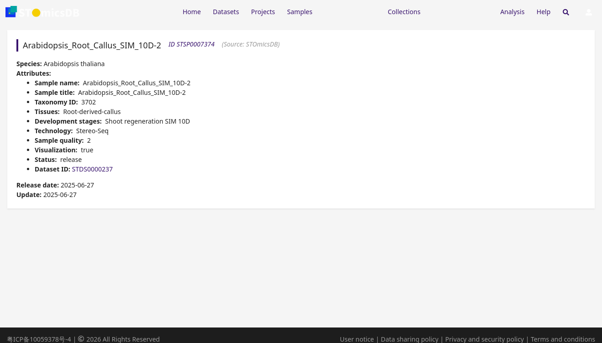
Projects (263, 11)
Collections (404, 11)
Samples (299, 11)
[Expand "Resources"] (349, 11)
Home (191, 11)
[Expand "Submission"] (460, 11)
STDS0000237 (92, 169)
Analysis (512, 11)
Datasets (226, 11)
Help (544, 11)
